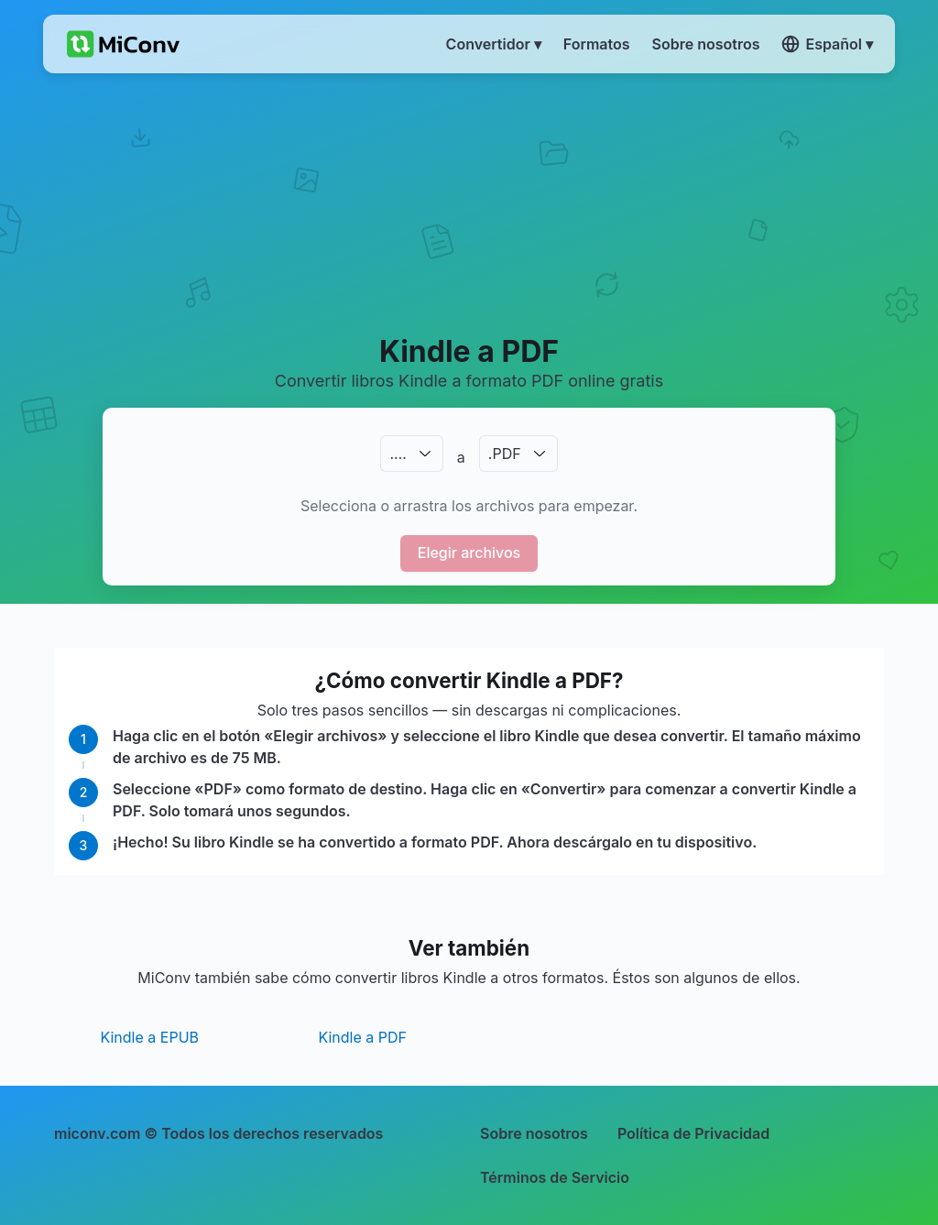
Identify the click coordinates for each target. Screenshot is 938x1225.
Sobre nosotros (534, 1133)
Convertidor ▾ (493, 44)
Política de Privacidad (693, 1133)
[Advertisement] (469, 202)
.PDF (504, 453)
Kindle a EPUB (149, 1037)
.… (397, 453)
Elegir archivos (469, 552)
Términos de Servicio (554, 1177)
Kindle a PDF (362, 1037)
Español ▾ (827, 44)
